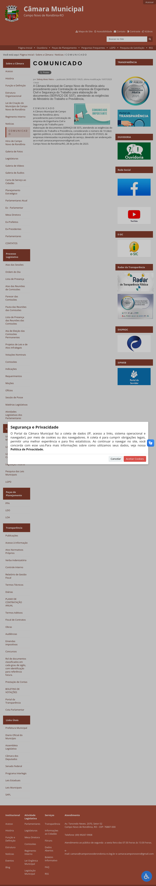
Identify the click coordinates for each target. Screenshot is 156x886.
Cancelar (116, 458)
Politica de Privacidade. (27, 449)
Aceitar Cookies (135, 458)
